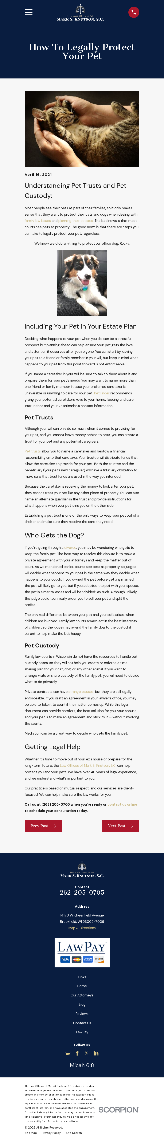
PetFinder (102, 393)
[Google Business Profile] (68, 1053)
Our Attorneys (82, 995)
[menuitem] (31, 1132)
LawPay (82, 1032)
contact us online (122, 804)
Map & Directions (82, 928)
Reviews (82, 1013)
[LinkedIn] (96, 1053)
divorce (70, 547)
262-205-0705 (82, 892)
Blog (82, 1004)
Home (82, 986)
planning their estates (75, 220)
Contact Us (82, 1023)
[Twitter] (86, 1053)
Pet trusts (33, 451)
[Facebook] (77, 1053)
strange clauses (81, 691)
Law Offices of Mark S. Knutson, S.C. (88, 765)
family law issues (38, 220)
